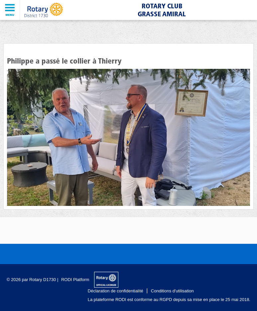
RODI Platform (75, 279)
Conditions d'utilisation (172, 290)
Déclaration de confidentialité (115, 290)
